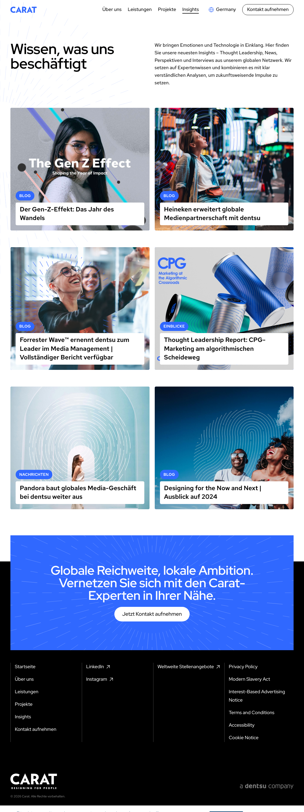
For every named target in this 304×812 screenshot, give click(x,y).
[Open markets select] (222, 10)
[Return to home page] (23, 9)
